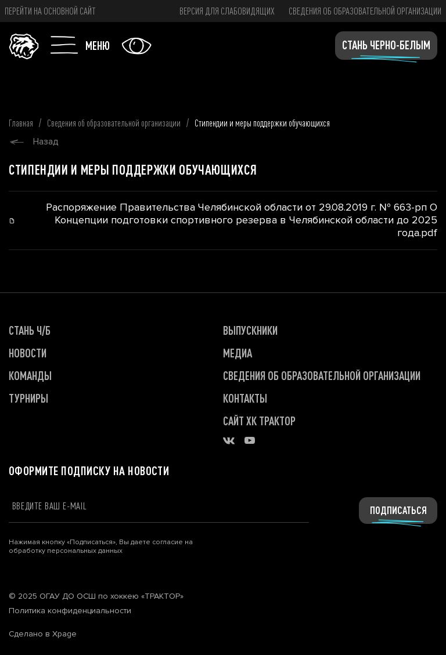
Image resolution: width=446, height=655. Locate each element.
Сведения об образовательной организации (365, 11)
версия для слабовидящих (227, 11)
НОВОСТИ (27, 353)
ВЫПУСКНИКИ (250, 330)
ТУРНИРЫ (28, 398)
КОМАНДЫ (30, 375)
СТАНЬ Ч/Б (30, 330)
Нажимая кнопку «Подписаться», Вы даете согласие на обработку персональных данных (101, 546)
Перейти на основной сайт (50, 11)
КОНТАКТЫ (245, 398)
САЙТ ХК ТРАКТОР (259, 421)
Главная (21, 122)
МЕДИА (237, 353)
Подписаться (398, 510)
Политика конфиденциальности (70, 611)
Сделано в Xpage (43, 634)
